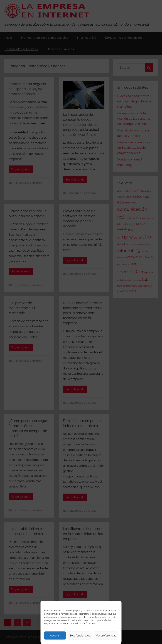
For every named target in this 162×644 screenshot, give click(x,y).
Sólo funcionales (80, 635)
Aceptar (55, 635)
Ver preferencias (106, 635)
